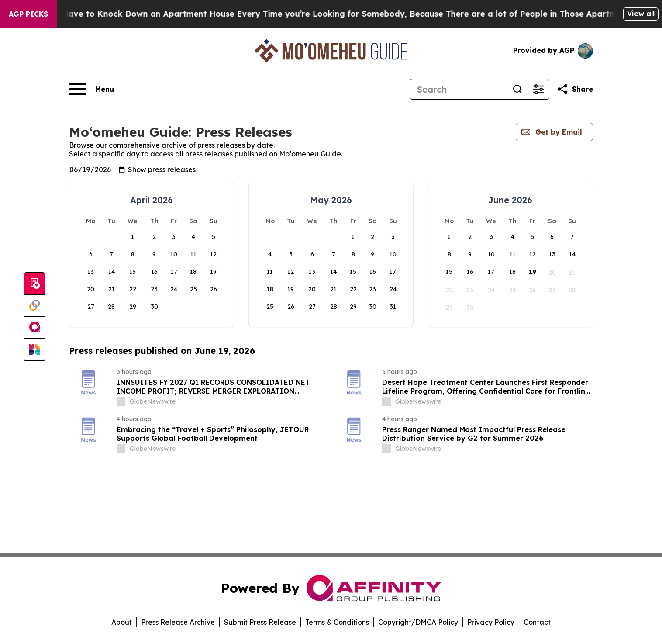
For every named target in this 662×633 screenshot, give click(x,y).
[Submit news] (34, 284)
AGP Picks (28, 14)
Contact (537, 622)
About (121, 622)
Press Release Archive (178, 622)
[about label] (121, 401)
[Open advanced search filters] (538, 89)
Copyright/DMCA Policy (418, 622)
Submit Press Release (260, 622)
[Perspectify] (34, 306)
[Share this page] (574, 89)
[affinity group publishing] (34, 328)
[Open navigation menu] (91, 89)
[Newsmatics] (34, 349)
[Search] (458, 89)
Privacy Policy (490, 622)
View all (641, 13)
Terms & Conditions (337, 622)
